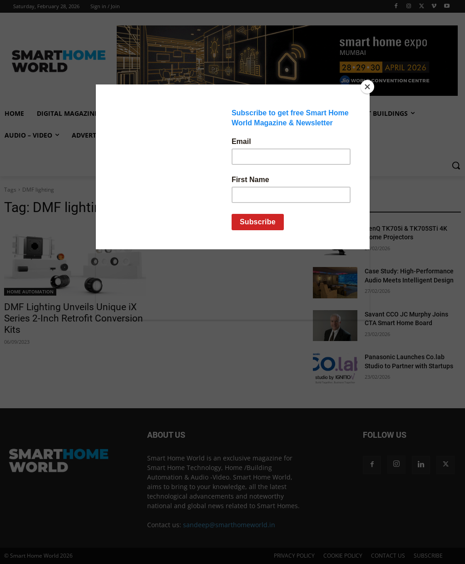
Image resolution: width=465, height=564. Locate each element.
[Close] (367, 87)
